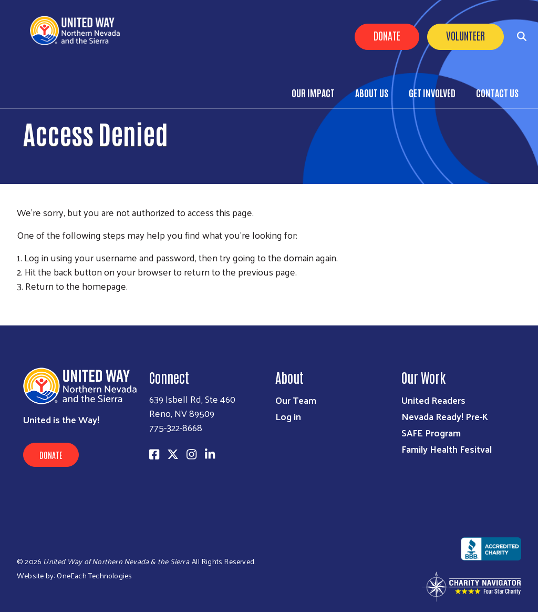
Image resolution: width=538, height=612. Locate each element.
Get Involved (432, 92)
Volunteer (465, 35)
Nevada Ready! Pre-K (444, 416)
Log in (288, 416)
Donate (387, 35)
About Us (371, 92)
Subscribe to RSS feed (21, 305)
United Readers (433, 400)
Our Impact (313, 92)
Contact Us (497, 92)
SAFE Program (431, 432)
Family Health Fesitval (446, 449)
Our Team (295, 400)
